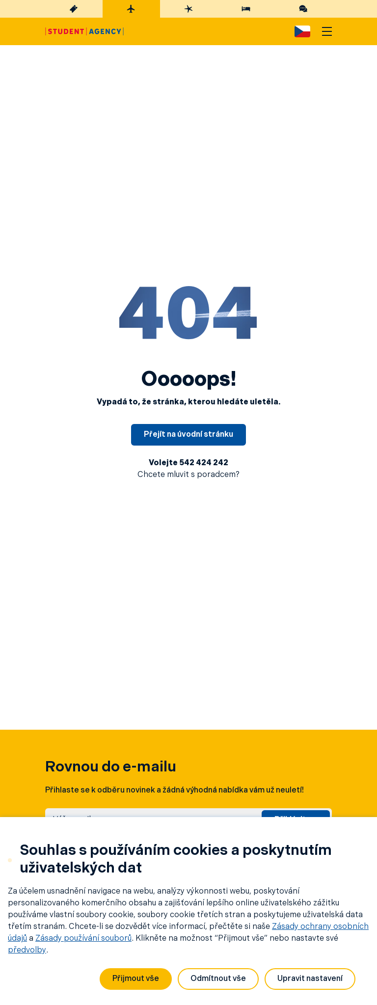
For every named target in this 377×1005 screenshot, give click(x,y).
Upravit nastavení (310, 979)
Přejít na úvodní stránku (188, 435)
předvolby (27, 950)
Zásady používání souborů (83, 939)
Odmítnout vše (218, 979)
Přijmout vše (135, 979)
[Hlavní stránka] (84, 31)
